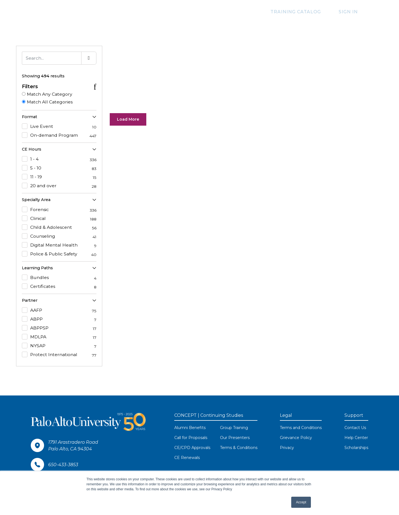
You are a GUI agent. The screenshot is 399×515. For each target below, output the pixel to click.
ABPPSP (59, 328)
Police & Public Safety (59, 254)
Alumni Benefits (190, 427)
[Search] (52, 58)
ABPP (59, 319)
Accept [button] (301, 502)
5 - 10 (59, 168)
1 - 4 (59, 159)
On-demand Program (59, 136)
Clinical (59, 218)
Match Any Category (49, 94)
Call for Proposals (190, 437)
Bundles (59, 278)
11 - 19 (59, 177)
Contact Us (355, 427)
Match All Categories (50, 102)
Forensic (59, 210)
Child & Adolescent (59, 227)
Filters (30, 86)
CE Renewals (187, 457)
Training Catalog (305, 11)
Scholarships (356, 447)
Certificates (59, 287)
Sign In (351, 11)
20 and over (59, 186)
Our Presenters (235, 437)
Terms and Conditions (301, 427)
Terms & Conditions (238, 447)
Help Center (356, 437)
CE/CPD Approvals (192, 447)
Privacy (287, 447)
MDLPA (59, 337)
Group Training (234, 427)
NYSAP (59, 346)
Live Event (59, 127)
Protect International (59, 355)
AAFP (59, 311)
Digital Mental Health (59, 245)
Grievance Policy (296, 437)
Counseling (59, 236)
